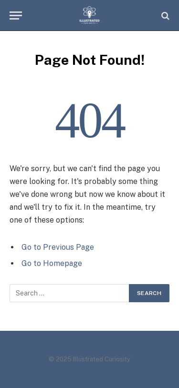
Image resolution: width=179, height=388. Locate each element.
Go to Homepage (51, 263)
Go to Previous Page (57, 247)
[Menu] (16, 15)
